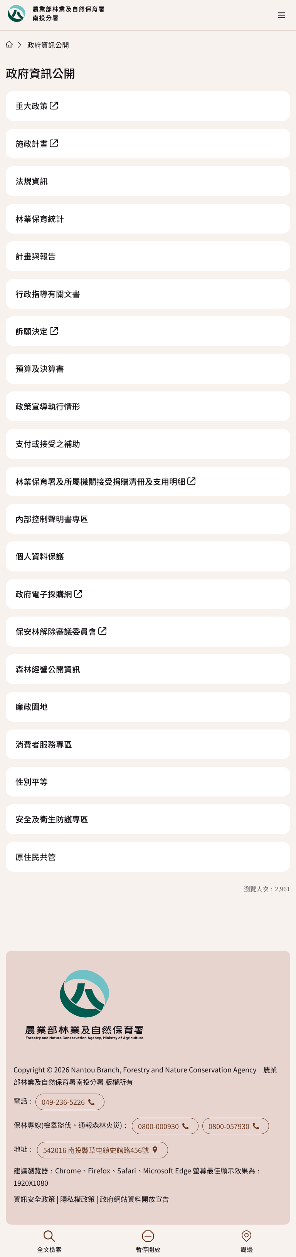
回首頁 (56, 13)
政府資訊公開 (48, 45)
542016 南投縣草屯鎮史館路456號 (102, 1150)
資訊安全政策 (34, 1199)
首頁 (9, 44)
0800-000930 (165, 1126)
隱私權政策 (77, 1199)
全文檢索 (49, 1242)
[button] (281, 15)
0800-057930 (236, 1126)
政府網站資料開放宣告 (134, 1199)
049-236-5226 (70, 1102)
